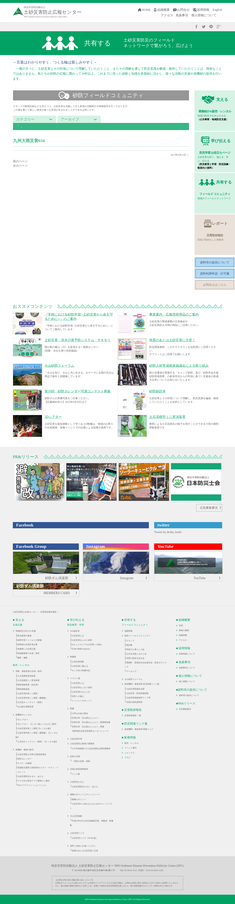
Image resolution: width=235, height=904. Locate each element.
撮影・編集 (22, 658)
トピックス (129, 753)
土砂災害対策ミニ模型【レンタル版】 (34, 728)
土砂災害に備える (80, 666)
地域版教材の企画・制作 (28, 653)
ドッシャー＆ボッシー (82, 700)
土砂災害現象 (78, 662)
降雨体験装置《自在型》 (28, 685)
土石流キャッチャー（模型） (30, 702)
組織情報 (183, 635)
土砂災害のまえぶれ (81, 692)
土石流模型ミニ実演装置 (28, 680)
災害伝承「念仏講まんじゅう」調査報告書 (91, 722)
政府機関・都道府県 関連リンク (138, 729)
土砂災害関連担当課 (135, 689)
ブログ (127, 757)
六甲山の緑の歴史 (80, 713)
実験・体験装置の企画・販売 (29, 671)
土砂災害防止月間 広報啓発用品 (31, 754)
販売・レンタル (131, 743)
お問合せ (183, 10)
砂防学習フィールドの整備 (29, 640)
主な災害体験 (76, 816)
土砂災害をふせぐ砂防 (82, 640)
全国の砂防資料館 (134, 702)
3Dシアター (22, 720)
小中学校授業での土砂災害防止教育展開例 (91, 748)
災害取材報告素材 (48, 612)
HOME (146, 10)
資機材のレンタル (24, 715)
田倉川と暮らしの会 (135, 649)
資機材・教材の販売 (25, 750)
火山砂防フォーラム (133, 679)
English (217, 10)
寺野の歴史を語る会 (135, 658)
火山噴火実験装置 (25, 707)
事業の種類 (184, 630)
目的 (181, 625)
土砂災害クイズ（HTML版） (85, 838)
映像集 (73, 657)
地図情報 (128, 631)
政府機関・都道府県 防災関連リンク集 (141, 684)
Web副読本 (75, 631)
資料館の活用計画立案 (27, 644)
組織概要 (163, 10)
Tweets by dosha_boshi (167, 532)
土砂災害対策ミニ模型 (27, 693)
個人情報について (203, 15)
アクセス (167, 15)
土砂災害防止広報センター (25, 612)
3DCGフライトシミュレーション (32, 785)
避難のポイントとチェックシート (85, 794)
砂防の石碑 (75, 756)
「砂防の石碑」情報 (81, 761)
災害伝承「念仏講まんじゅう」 (86, 718)
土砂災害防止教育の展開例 (82, 743)
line (211, 26)
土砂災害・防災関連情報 (137, 693)
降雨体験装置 (23, 689)
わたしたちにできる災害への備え (87, 644)
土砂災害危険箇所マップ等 (138, 698)
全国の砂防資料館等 (79, 769)
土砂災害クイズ (77, 833)
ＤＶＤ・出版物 (24, 763)
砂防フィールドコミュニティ (137, 636)
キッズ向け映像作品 (81, 670)
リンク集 (76, 774)
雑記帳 (129, 645)
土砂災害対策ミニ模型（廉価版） (32, 698)
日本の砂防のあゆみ (81, 649)
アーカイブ (131, 671)
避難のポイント (79, 799)
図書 (72, 708)
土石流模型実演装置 (26, 676)
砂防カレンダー (24, 759)
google (218, 26)
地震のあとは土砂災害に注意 (85, 850)
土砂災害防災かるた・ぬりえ (30, 776)
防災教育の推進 (24, 636)
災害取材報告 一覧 (132, 715)
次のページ (20, 165)
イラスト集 (75, 678)
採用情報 (203, 10)
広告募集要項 (209, 507)
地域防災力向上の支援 (26, 631)
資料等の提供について (189, 695)
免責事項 (182, 15)
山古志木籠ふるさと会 (136, 654)
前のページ (20, 161)
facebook (196, 26)
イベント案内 (130, 748)
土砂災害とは (78, 636)
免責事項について (187, 668)
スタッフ (130, 640)
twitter (203, 26)
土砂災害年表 (76, 739)
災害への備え (78, 696)
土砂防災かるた (77, 782)
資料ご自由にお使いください (83, 846)
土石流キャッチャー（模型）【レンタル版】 (37, 741)
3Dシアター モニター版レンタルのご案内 (36, 724)
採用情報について (187, 654)
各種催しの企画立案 (26, 649)
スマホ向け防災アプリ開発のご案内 (33, 781)
